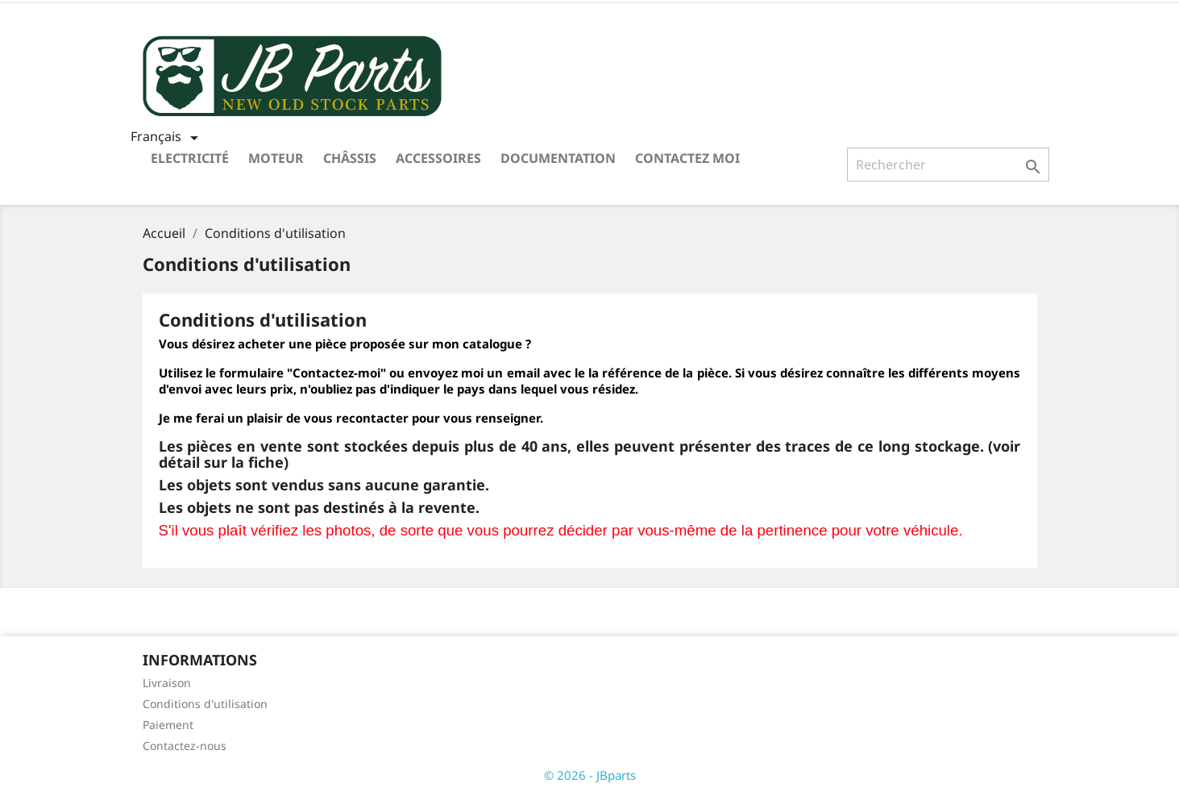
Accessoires (438, 158)
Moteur (276, 158)
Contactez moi (687, 158)
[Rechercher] (948, 164)
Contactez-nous (184, 745)
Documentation (558, 158)
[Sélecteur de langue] (167, 138)
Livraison (167, 682)
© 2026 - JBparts (590, 775)
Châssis (349, 158)
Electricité (190, 158)
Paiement (168, 724)
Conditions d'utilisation (205, 703)
